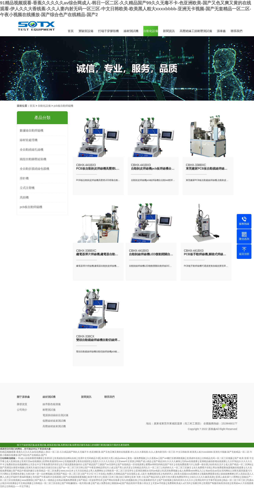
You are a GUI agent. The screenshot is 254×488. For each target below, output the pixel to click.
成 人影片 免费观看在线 (149, 474)
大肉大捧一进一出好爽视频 (39, 474)
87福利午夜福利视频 (21, 477)
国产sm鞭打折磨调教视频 (172, 458)
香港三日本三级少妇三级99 (116, 477)
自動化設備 (150, 31)
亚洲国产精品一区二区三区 (67, 474)
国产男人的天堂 (123, 467)
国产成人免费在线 (101, 483)
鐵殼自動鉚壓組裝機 (33, 159)
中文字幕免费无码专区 (48, 464)
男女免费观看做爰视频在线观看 (228, 467)
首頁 (71, 31)
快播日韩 (197, 483)
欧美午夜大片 (95, 477)
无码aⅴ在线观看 (190, 461)
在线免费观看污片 (184, 464)
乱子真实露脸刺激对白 (72, 464)
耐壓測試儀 (49, 409)
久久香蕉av (153, 458)
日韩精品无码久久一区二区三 (147, 467)
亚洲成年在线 (193, 458)
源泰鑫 (221, 31)
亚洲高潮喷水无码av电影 (148, 470)
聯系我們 (236, 31)
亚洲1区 (48, 458)
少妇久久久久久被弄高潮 (202, 477)
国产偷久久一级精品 (45, 480)
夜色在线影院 (84, 461)
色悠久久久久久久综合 (103, 461)
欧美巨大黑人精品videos (114, 458)
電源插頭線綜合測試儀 (55, 415)
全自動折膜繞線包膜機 (34, 168)
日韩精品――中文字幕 (17, 486)
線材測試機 (131, 31)
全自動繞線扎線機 (31, 149)
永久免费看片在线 (202, 467)
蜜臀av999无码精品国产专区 (160, 464)
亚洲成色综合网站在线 (65, 458)
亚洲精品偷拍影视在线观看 (212, 461)
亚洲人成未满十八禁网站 (228, 477)
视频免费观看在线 (210, 474)
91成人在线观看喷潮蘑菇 (30, 458)
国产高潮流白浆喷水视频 (12, 467)
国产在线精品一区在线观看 (130, 464)
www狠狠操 (28, 480)
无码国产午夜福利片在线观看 (47, 477)
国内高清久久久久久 (183, 480)
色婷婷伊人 (168, 474)
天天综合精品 (82, 470)
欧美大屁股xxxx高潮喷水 (187, 474)
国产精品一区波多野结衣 (90, 480)
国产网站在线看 (112, 480)
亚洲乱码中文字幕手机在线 (208, 480)
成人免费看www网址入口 (191, 470)
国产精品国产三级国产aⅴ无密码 (100, 464)
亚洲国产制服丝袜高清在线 (216, 483)
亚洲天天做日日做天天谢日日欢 (41, 467)
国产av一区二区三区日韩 (71, 467)
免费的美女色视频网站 (17, 464)
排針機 (24, 178)
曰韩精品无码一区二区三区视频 (217, 458)
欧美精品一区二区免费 (48, 470)
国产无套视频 (165, 480)
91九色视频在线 (129, 480)
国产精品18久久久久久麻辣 (167, 461)
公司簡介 (22, 409)
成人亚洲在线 (13, 461)
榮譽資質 (22, 404)
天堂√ (33, 464)
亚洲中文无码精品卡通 (89, 458)
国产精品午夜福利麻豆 (24, 470)
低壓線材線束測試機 (54, 420)
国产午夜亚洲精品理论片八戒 (99, 467)
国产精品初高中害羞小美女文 (136, 483)
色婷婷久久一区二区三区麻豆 (177, 467)
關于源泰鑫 (23, 396)
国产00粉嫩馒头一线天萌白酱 (76, 483)
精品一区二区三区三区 (234, 480)
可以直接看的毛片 (148, 480)
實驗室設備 (86, 31)
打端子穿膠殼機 (108, 31)
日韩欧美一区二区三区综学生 (119, 470)
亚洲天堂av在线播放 (31, 461)
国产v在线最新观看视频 (75, 477)
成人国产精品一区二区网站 (238, 464)
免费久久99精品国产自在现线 (121, 474)
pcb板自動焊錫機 (63, 105)
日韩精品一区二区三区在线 (46, 483)
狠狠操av (116, 483)
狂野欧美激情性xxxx (53, 461)
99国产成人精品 (144, 461)
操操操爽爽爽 (228, 474)
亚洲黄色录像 (17, 474)
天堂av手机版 (159, 483)
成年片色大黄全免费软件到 (174, 477)
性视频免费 (70, 461)
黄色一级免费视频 (137, 458)
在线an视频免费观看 (66, 480)
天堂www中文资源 (125, 461)
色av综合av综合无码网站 (218, 470)
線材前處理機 (28, 140)
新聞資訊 (169, 31)
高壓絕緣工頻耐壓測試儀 (196, 31)
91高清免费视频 (170, 470)
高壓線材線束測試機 (54, 426)
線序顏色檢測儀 (52, 404)
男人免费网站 (97, 470)
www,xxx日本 (67, 470)
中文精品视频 (25, 483)
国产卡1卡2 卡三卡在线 (94, 474)
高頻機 (24, 197)
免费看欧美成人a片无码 (179, 483)
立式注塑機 (27, 187)
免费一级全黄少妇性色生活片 (209, 464)
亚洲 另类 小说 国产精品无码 (145, 477)
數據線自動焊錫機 (31, 130)
